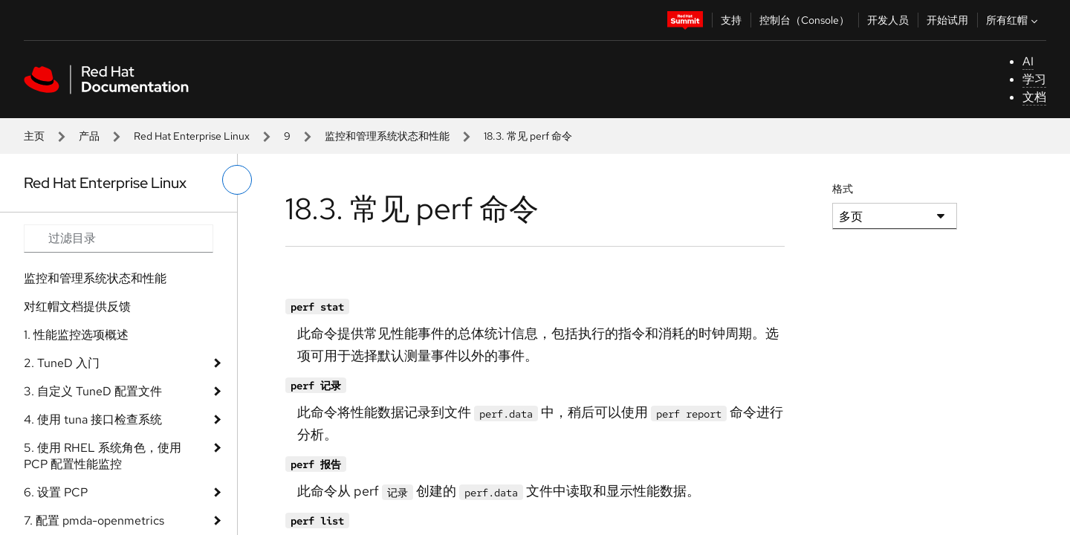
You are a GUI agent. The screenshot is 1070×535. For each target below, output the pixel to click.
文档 (1034, 97)
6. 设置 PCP (56, 492)
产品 (89, 136)
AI (1028, 61)
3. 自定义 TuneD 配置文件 (93, 391)
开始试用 (947, 20)
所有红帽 (1013, 20)
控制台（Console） (804, 20)
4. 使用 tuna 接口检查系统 (93, 419)
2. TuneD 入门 (62, 363)
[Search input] (118, 238)
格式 (842, 188)
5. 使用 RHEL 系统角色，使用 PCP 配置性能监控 (102, 456)
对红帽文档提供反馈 (77, 306)
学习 (1034, 79)
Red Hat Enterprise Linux (192, 136)
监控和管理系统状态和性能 (387, 136)
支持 (731, 20)
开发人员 (888, 20)
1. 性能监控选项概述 (76, 335)
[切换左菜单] (237, 180)
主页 (34, 136)
